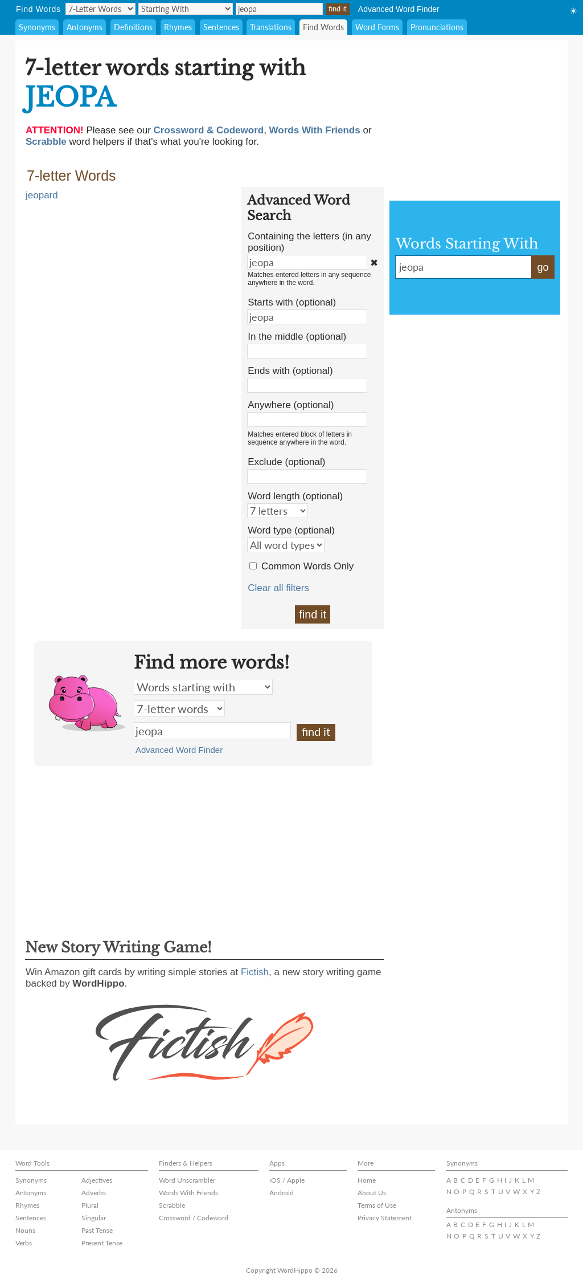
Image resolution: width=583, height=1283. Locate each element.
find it (312, 614)
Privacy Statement (385, 1217)
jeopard (42, 195)
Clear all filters (278, 588)
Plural (89, 1205)
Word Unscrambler (187, 1180)
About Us (372, 1192)
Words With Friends (188, 1192)
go (542, 267)
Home (367, 1180)
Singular (93, 1217)
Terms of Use (377, 1205)
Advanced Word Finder (399, 9)
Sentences (221, 27)
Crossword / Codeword (193, 1217)
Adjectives (96, 1180)
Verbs (23, 1243)
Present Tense (101, 1243)
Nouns (25, 1230)
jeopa (212, 730)
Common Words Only (307, 566)
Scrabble (172, 1205)
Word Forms (377, 27)
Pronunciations (436, 27)
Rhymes (178, 27)
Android (281, 1192)
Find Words (323, 27)
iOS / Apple (287, 1180)
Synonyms (37, 27)
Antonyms (84, 27)
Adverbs (93, 1192)
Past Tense (97, 1230)
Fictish (255, 972)
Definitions (133, 27)
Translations (271, 27)
